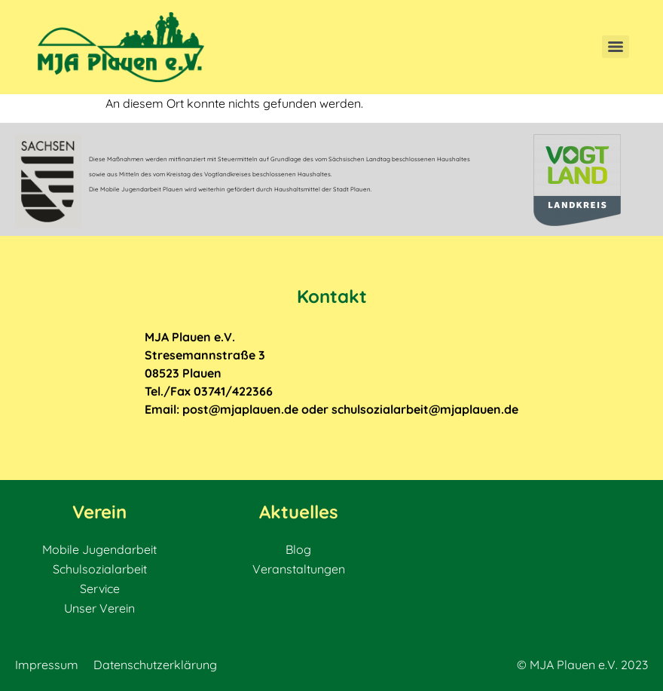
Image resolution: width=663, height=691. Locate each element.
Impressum (46, 664)
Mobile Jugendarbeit (99, 549)
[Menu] (615, 46)
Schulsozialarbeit (100, 568)
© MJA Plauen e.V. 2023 (582, 664)
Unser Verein (99, 608)
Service (100, 588)
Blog (298, 549)
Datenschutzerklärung (155, 664)
